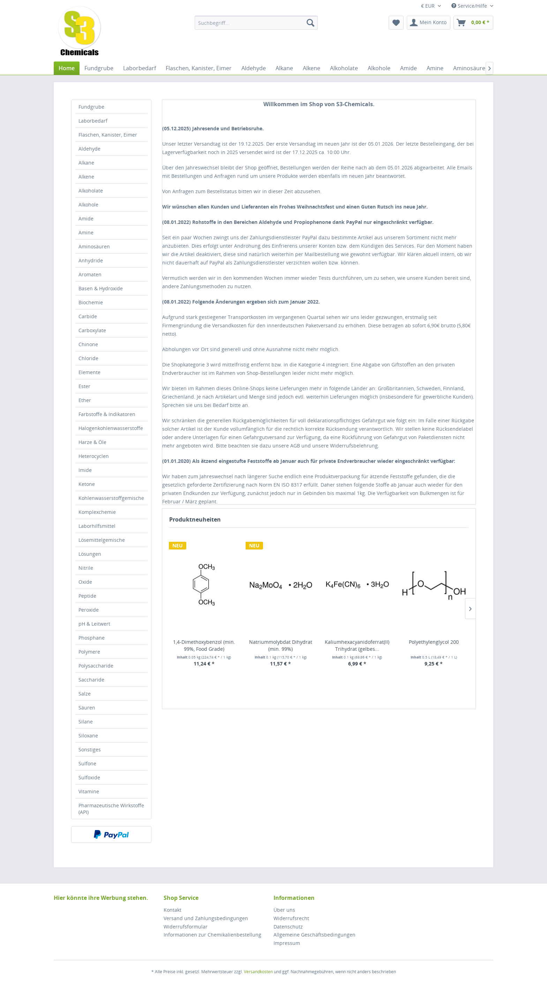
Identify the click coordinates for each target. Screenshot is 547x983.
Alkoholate (90, 190)
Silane (85, 721)
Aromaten (90, 274)
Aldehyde (89, 148)
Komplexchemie (97, 512)
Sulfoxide (89, 777)
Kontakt (172, 909)
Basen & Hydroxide (100, 288)
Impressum (287, 943)
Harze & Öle (92, 442)
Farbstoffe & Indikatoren (106, 414)
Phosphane (91, 637)
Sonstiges (89, 749)
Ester (84, 386)
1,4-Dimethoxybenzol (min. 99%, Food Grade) (204, 645)
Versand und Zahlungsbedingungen (206, 918)
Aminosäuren (94, 246)
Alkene (86, 176)
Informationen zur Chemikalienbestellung (212, 934)
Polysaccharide (95, 665)
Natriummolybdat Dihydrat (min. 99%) (280, 645)
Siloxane (88, 735)
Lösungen (89, 554)
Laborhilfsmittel (96, 526)
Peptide (87, 595)
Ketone (86, 484)
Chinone (88, 344)
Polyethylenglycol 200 (434, 642)
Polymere (89, 651)
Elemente (89, 372)
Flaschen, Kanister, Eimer (107, 134)
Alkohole (88, 204)
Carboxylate (92, 330)
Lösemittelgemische (101, 540)
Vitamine (88, 791)
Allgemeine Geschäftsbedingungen (314, 934)
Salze (84, 693)
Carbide (87, 316)
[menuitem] (256, 23)
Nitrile (85, 568)
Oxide (85, 581)
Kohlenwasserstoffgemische (111, 498)
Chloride (88, 358)
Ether (84, 400)
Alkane (86, 162)
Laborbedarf (92, 120)
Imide (85, 470)
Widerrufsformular (186, 926)
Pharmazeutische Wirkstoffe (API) (111, 808)
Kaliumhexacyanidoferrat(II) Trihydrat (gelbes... (357, 645)
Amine (85, 232)
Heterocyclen (93, 456)
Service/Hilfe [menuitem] (469, 5)
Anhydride (90, 260)
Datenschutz (288, 926)
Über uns (284, 909)
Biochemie (90, 302)
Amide (85, 218)
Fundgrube (91, 106)
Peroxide (88, 609)
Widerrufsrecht (291, 918)
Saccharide (91, 679)
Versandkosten (258, 972)
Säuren (86, 707)
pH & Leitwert (94, 623)
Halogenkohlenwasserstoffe (110, 428)
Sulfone (87, 763)
